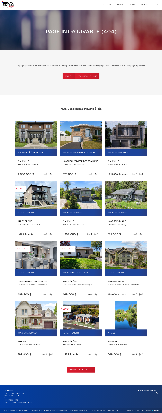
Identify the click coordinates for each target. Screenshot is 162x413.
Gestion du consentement (135, 410)
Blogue (120, 5)
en (157, 5)
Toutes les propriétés (81, 370)
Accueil (69, 76)
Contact (145, 5)
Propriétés (106, 5)
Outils (132, 5)
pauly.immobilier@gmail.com (21, 402)
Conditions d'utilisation (115, 410)
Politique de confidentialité (96, 410)
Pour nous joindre (87, 76)
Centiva (155, 410)
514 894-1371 (13, 400)
